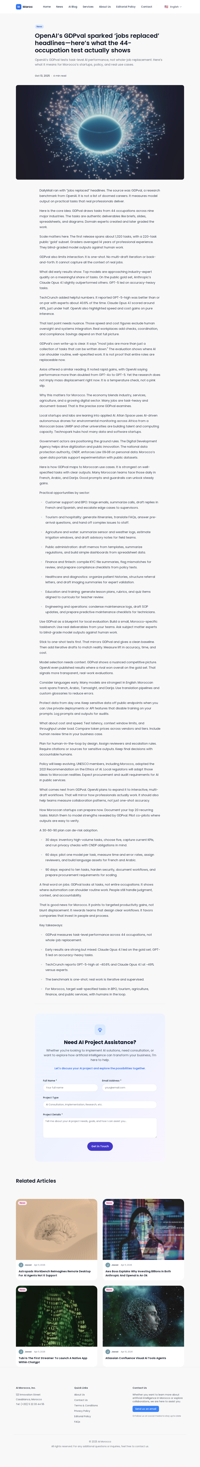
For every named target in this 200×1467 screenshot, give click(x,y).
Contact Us (81, 1400)
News (59, 6)
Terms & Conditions (86, 1405)
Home (47, 6)
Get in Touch (100, 1146)
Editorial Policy (126, 6)
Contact (146, 6)
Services (88, 6)
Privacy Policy (82, 1411)
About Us (105, 6)
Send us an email (145, 1409)
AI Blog (72, 6)
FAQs (77, 1421)
